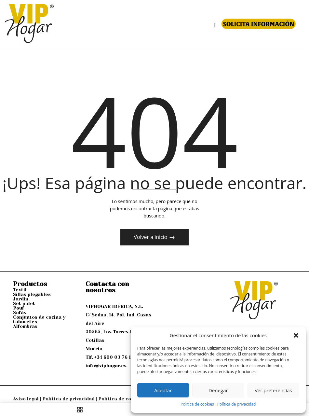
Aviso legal (26, 398)
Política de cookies (197, 404)
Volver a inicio (151, 237)
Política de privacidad (236, 404)
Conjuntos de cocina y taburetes (39, 319)
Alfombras (25, 326)
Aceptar (163, 390)
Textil (20, 289)
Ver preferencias (273, 390)
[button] (296, 335)
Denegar (218, 390)
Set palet (24, 303)
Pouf (18, 308)
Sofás (19, 312)
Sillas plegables (32, 294)
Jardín (20, 298)
